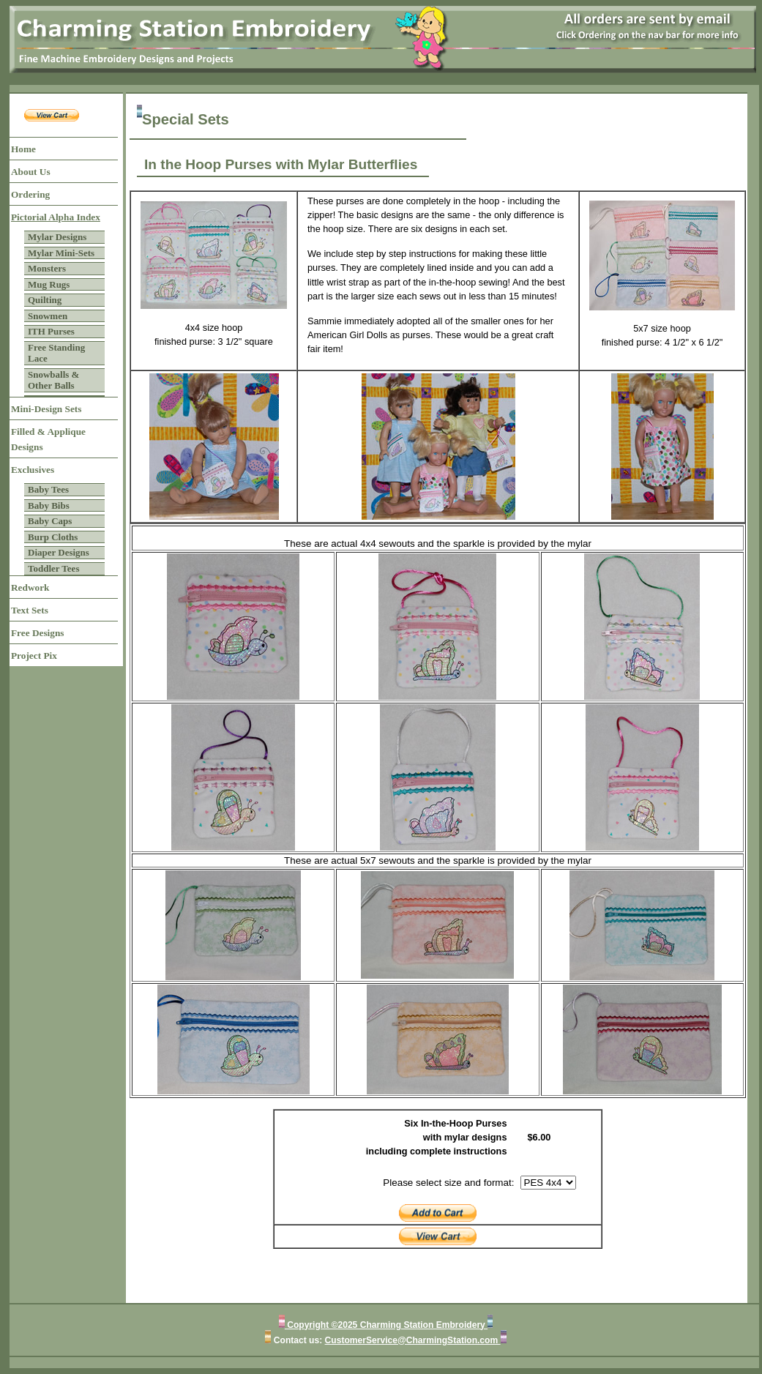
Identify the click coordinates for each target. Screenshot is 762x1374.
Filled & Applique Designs (48, 439)
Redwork (30, 587)
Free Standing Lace (56, 353)
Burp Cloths (53, 536)
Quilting (44, 299)
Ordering (30, 194)
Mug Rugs (49, 284)
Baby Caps (50, 520)
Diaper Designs (58, 552)
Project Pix (34, 655)
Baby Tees (48, 489)
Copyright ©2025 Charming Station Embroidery (386, 1325)
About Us (31, 171)
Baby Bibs (49, 505)
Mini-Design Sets (46, 408)
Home (23, 148)
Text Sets (29, 610)
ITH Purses (51, 331)
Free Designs (37, 632)
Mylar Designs (57, 236)
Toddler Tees (53, 568)
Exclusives (32, 469)
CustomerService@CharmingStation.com (413, 1340)
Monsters (47, 268)
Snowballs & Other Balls (53, 380)
